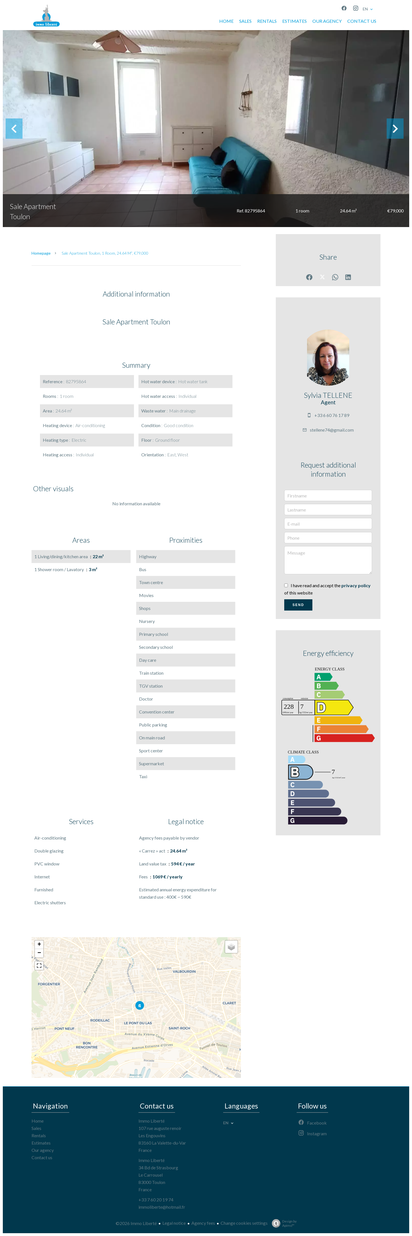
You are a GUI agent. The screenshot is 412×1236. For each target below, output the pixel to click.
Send (298, 605)
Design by (283, 1223)
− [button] (39, 953)
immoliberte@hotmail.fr (161, 1207)
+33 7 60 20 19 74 (155, 1199)
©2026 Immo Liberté (136, 1223)
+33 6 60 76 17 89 (331, 415)
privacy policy (356, 585)
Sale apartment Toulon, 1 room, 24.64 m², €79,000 (105, 253)
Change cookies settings (244, 1223)
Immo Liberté (151, 1120)
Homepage (41, 253)
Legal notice (174, 1223)
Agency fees (203, 1223)
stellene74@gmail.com (332, 429)
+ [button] (39, 945)
